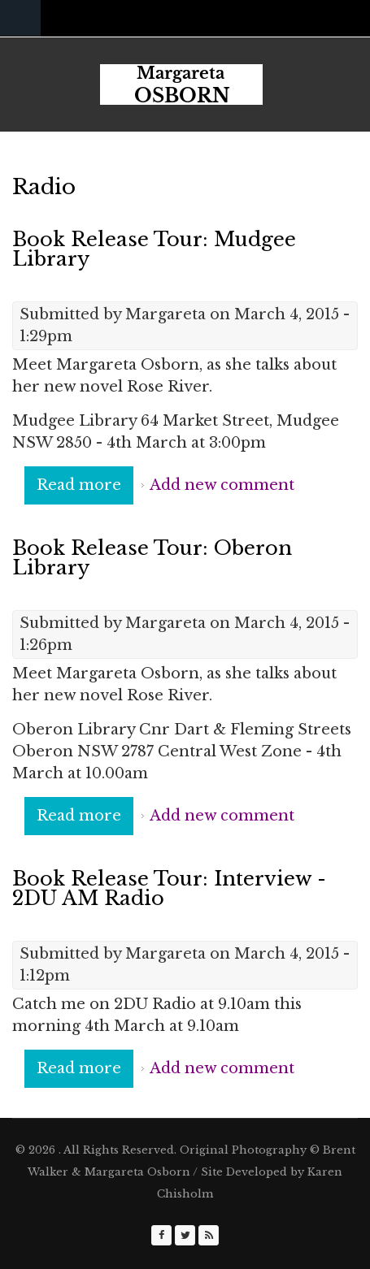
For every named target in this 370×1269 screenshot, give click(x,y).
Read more (85, 489)
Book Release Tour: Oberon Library (152, 557)
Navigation (20, 18)
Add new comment (222, 485)
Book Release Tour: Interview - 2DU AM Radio (169, 888)
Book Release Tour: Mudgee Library (154, 249)
